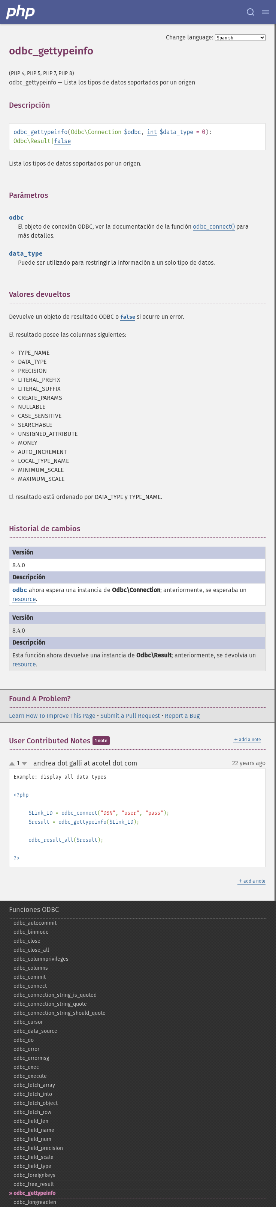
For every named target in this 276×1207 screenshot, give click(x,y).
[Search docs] (250, 12)
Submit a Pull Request (130, 715)
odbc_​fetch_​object (35, 1103)
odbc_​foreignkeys (34, 1175)
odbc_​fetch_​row (32, 1112)
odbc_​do (23, 1040)
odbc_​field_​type (32, 1166)
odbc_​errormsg (31, 1058)
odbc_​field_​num (32, 1139)
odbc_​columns (30, 968)
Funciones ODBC (34, 910)
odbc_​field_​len (30, 1121)
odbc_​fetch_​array (34, 1085)
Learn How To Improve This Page (52, 715)
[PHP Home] (21, 12)
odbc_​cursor (28, 1022)
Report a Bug (182, 715)
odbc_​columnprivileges (41, 959)
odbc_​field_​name (33, 1130)
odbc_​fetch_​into (32, 1094)
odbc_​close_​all (31, 950)
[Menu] (265, 12)
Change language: (189, 37)
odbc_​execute (30, 1076)
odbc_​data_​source (35, 1031)
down (24, 763)
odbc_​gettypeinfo (34, 1193)
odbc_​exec (26, 1067)
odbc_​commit (29, 977)
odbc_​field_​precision (38, 1148)
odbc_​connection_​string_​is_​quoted (55, 995)
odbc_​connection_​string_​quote (50, 1004)
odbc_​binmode (31, 932)
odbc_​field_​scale (33, 1157)
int (152, 132)
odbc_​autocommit (35, 923)
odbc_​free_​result (33, 1184)
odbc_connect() (214, 226)
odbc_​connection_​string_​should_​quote (59, 1013)
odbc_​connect (30, 986)
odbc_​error (26, 1049)
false (62, 141)
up (13, 763)
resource (24, 599)
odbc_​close (26, 941)
